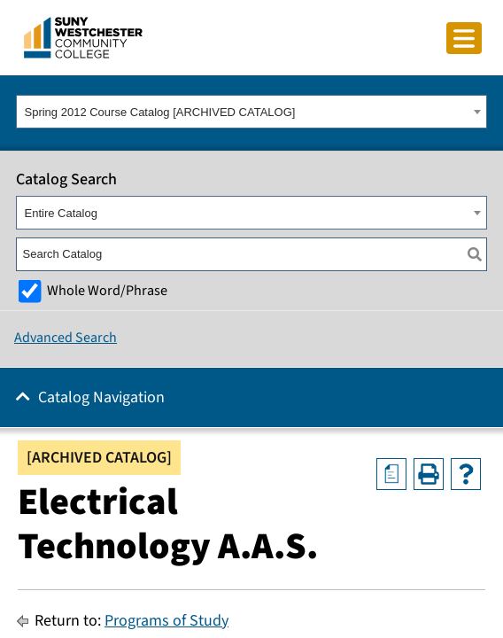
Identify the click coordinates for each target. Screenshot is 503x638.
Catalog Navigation (101, 397)
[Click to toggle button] (464, 38)
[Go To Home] (83, 36)
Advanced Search (65, 337)
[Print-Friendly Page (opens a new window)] (429, 474)
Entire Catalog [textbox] (61, 213)
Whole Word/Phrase (107, 290)
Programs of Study (166, 621)
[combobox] (251, 111)
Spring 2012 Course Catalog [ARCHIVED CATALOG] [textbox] (160, 112)
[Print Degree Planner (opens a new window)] (391, 474)
